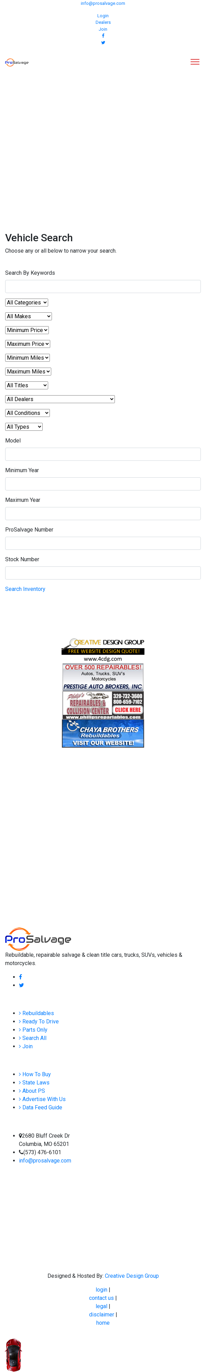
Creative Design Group (132, 1276)
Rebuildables (36, 1013)
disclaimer (102, 1314)
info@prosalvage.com (103, 3)
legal (102, 1306)
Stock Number (22, 559)
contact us (102, 1298)
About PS (32, 1091)
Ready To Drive (39, 1021)
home (103, 1323)
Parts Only (33, 1029)
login (102, 1289)
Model (13, 440)
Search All (32, 1038)
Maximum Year (22, 500)
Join (103, 29)
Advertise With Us (42, 1099)
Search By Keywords (30, 273)
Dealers (103, 22)
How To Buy (35, 1074)
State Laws (34, 1082)
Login (103, 15)
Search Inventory (25, 589)
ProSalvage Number (29, 529)
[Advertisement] (103, 142)
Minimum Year (22, 470)
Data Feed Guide (40, 1107)
